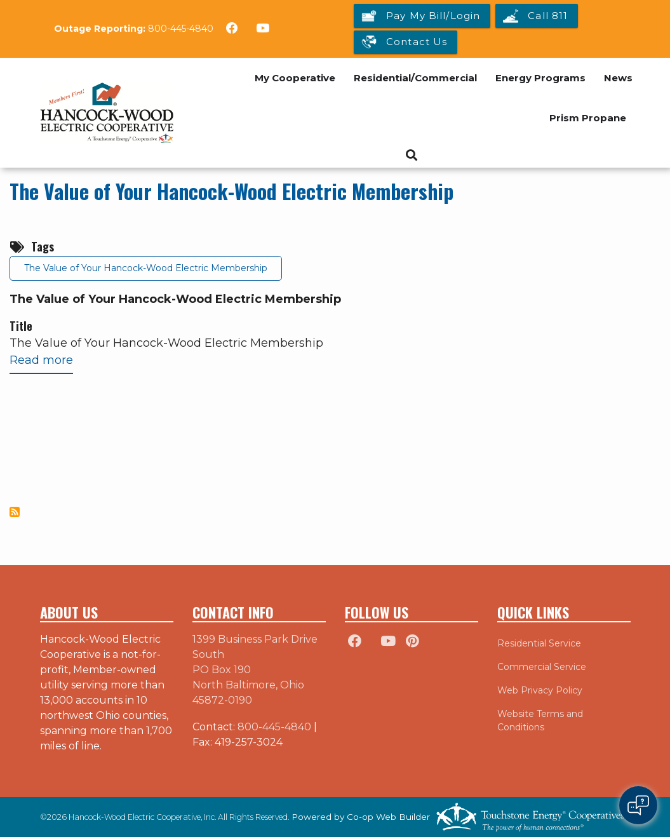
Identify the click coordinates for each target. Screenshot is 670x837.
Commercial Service (541, 667)
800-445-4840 (180, 28)
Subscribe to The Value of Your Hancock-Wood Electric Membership (15, 512)
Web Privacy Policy (539, 690)
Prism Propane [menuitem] (587, 118)
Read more (41, 363)
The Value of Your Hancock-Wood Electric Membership (231, 191)
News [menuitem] (618, 78)
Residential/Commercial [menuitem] (415, 78)
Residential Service (539, 643)
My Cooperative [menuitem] (295, 78)
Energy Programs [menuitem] (540, 78)
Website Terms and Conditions (540, 720)
